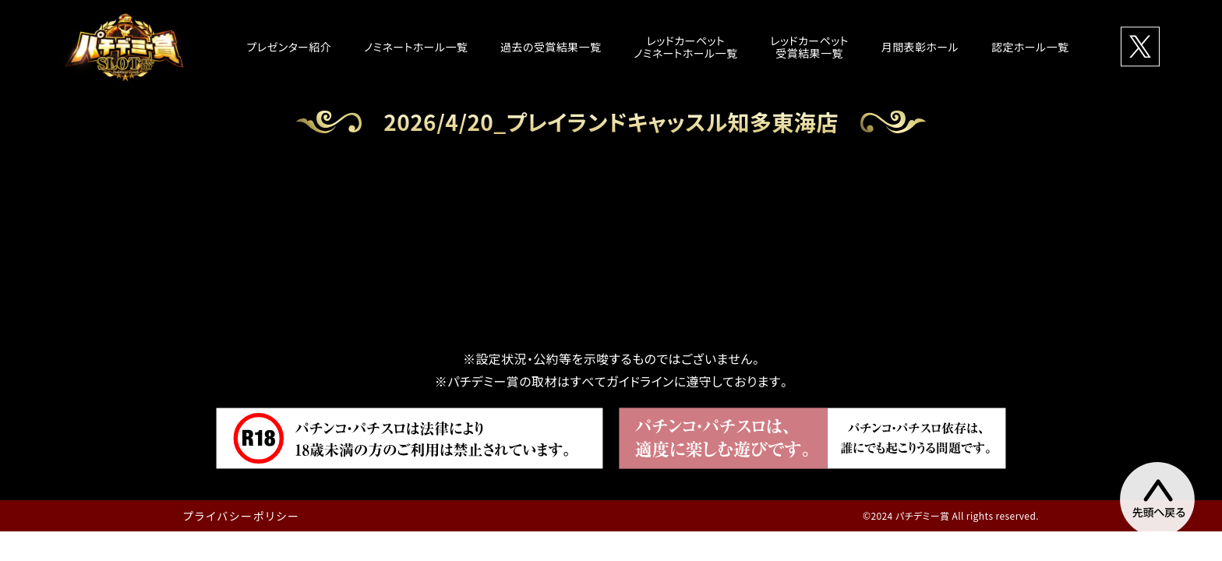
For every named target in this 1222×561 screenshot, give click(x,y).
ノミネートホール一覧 (416, 47)
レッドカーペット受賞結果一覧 (809, 46)
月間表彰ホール (920, 47)
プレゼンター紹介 (289, 47)
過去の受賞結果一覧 (550, 47)
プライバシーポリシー (241, 516)
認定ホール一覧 (1029, 47)
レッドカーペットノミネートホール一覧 (685, 46)
